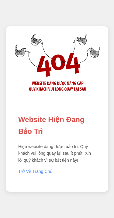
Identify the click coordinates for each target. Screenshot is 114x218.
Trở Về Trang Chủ (35, 171)
